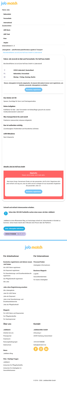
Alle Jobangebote (8, 290)
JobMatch (6, 362)
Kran (5, 38)
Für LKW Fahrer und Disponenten (13, 313)
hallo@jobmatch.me (40, 345)
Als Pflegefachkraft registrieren (13, 279)
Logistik (36, 274)
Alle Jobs (6, 282)
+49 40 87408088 (39, 342)
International (8, 22)
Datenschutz (7, 345)
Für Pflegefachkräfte (9, 316)
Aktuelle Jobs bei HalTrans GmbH (14, 167)
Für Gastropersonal (9, 319)
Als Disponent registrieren (11, 270)
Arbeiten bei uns (8, 333)
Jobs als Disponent (9, 296)
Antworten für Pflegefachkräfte (13, 365)
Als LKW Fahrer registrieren (11, 267)
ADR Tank (7, 34)
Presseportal (7, 336)
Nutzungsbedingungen (10, 342)
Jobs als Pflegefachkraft (11, 304)
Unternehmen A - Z (8, 46)
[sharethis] (36, 349)
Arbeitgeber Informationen (42, 265)
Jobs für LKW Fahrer (9, 293)
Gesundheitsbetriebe (40, 277)
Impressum (6, 339)
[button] (33, 14)
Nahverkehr (7, 14)
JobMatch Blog (8, 353)
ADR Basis (7, 30)
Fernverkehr (7, 18)
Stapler (6, 43)
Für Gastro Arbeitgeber (41, 280)
